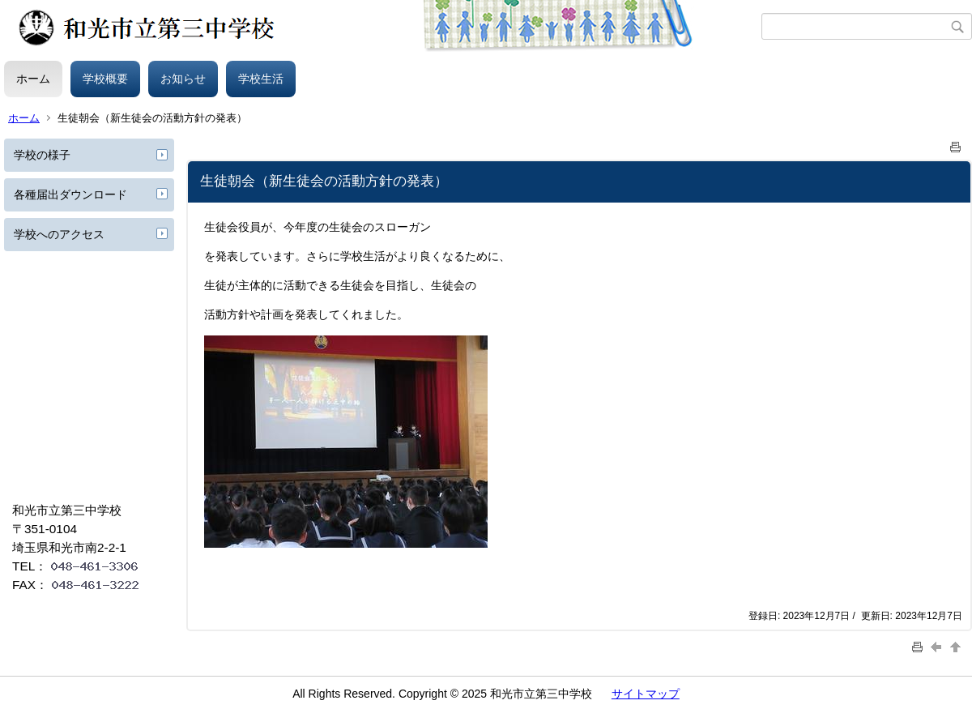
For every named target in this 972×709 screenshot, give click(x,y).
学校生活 (261, 78)
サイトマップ (646, 693)
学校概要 (105, 78)
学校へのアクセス (59, 234)
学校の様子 (42, 154)
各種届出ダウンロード (70, 194)
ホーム (33, 78)
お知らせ (183, 78)
